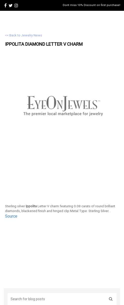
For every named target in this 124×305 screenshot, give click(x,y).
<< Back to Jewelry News (23, 35)
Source (11, 216)
